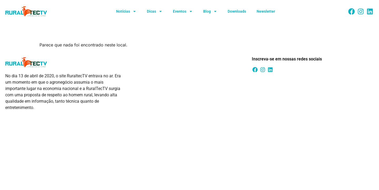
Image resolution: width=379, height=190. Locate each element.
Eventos (183, 11)
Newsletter (266, 11)
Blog (210, 11)
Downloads (237, 11)
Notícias (126, 11)
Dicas (154, 11)
